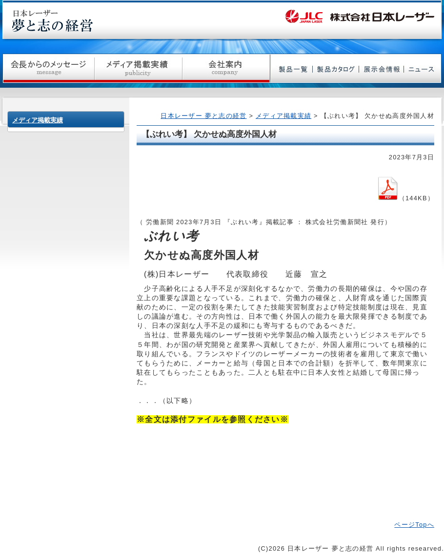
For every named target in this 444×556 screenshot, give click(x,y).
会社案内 (226, 68)
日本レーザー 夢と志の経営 (203, 115)
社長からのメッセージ (48, 68)
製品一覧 (291, 68)
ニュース (423, 68)
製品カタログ (336, 68)
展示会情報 (381, 68)
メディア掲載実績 (138, 68)
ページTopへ (414, 524)
